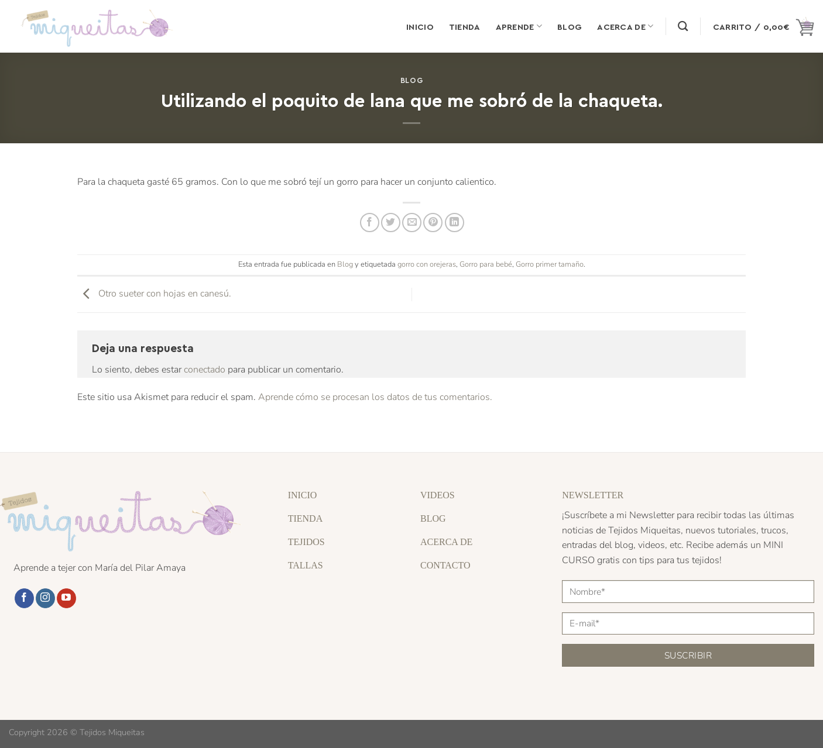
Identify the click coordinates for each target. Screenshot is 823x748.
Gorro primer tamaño (550, 264)
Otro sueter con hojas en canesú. (154, 293)
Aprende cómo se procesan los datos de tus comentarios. (375, 397)
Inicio (420, 26)
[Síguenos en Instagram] (45, 598)
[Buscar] (683, 27)
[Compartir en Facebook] (369, 222)
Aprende (519, 26)
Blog (569, 26)
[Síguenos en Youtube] (66, 598)
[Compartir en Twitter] (390, 222)
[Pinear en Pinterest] (433, 222)
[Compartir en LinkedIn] (454, 222)
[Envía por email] (411, 222)
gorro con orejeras (426, 264)
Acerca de (625, 26)
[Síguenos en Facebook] (24, 598)
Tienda (465, 26)
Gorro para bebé (485, 264)
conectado (204, 369)
